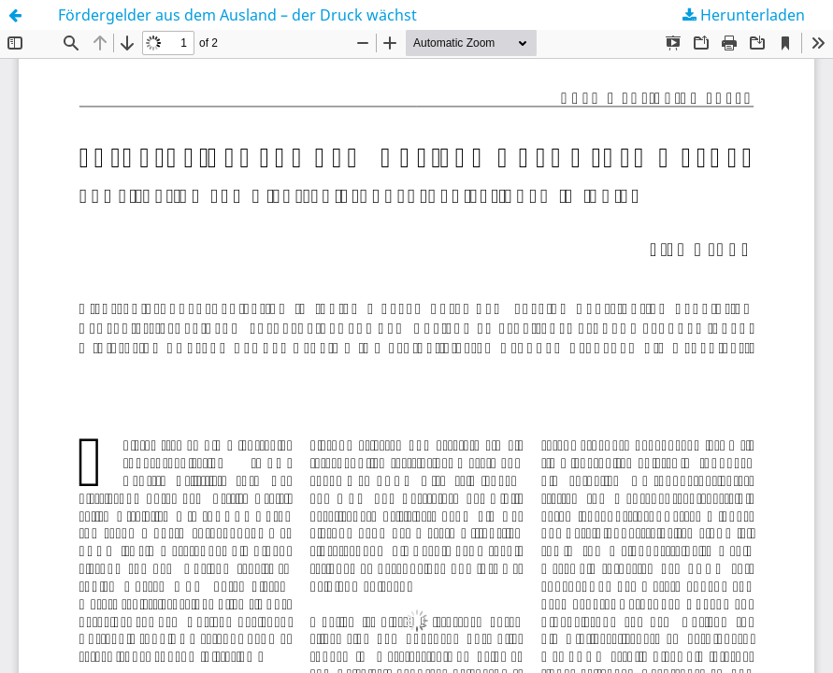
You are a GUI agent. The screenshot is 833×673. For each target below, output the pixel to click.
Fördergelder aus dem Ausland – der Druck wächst (237, 15)
